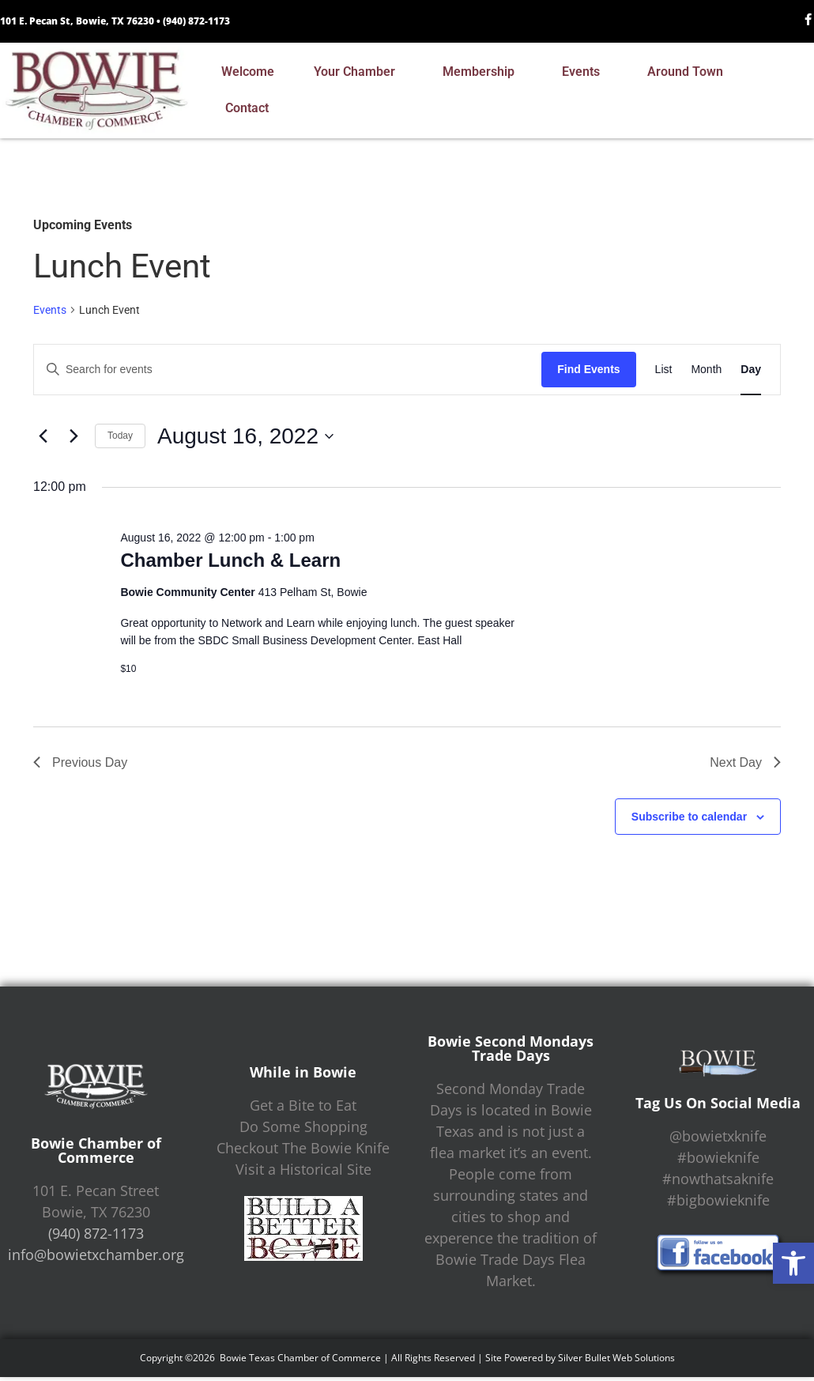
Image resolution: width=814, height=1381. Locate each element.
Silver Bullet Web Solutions (616, 1357)
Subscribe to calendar (689, 816)
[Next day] (73, 436)
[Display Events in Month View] (706, 369)
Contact (251, 108)
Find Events (588, 369)
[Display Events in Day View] (751, 369)
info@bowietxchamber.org (96, 1254)
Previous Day (80, 762)
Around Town (689, 72)
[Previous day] (42, 436)
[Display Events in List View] (664, 369)
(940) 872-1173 (196, 21)
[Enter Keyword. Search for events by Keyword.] (287, 369)
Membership (482, 72)
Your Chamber (358, 72)
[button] (793, 1263)
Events (585, 72)
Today (120, 435)
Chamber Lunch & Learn (230, 560)
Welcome (247, 71)
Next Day (745, 762)
